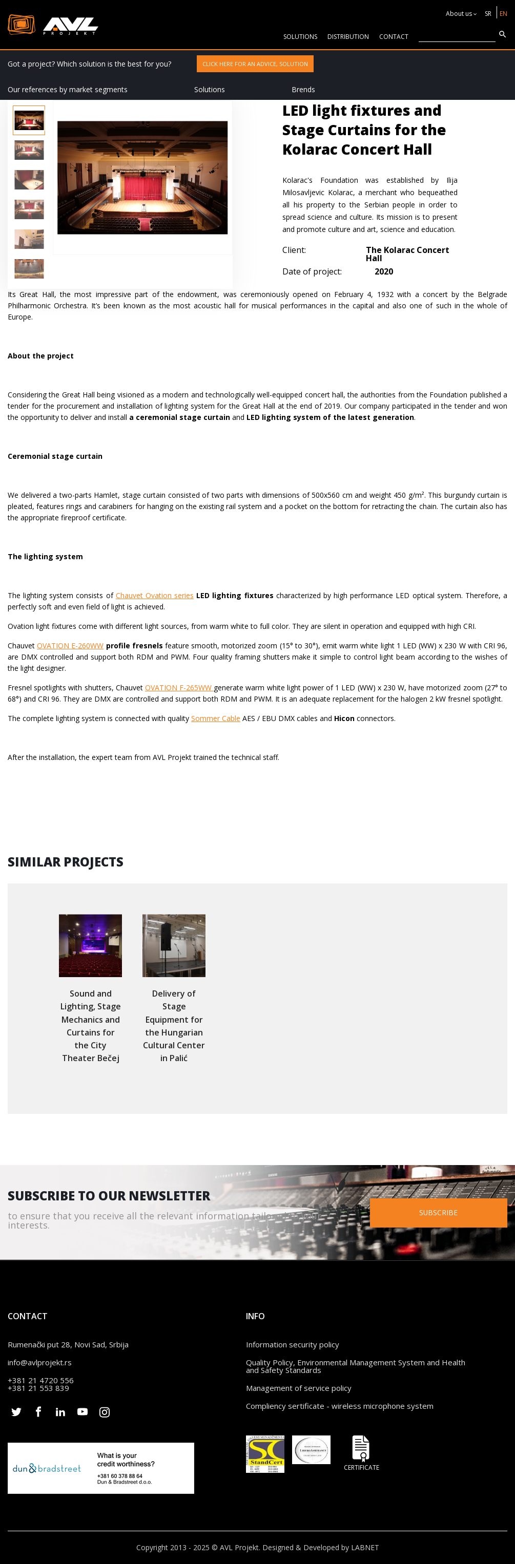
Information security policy (292, 1344)
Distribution (348, 36)
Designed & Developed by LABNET (320, 1547)
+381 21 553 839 (38, 1388)
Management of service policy (299, 1388)
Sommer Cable (215, 718)
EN (503, 13)
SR (488, 13)
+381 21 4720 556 (41, 1380)
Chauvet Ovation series (155, 595)
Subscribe (440, 1212)
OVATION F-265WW (179, 687)
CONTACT (393, 36)
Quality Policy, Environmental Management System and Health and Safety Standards (355, 1366)
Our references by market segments (68, 89)
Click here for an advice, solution (255, 64)
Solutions (209, 89)
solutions (300, 36)
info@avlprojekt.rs (40, 1362)
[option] (29, 120)
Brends (303, 89)
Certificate (361, 1453)
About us (459, 13)
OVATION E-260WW (70, 645)
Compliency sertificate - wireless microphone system (340, 1406)
